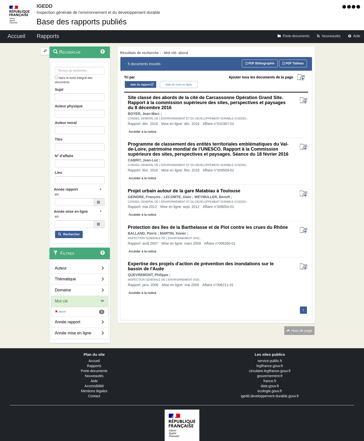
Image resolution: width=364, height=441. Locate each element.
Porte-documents (94, 371)
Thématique (65, 279)
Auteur (61, 268)
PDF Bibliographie (260, 63)
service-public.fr (269, 361)
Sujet (59, 89)
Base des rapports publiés (82, 22)
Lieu (58, 172)
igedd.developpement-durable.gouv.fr (270, 396)
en (57, 194)
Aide (94, 381)
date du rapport (140, 84)
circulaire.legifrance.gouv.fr (270, 371)
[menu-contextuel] (56, 77)
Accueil (94, 361)
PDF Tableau (293, 63)
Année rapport (67, 322)
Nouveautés (94, 376)
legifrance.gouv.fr (269, 366)
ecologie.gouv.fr (270, 391)
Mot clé (61, 301)
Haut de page (299, 331)
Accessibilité (94, 386)
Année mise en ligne (73, 333)
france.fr (269, 381)
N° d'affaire (64, 156)
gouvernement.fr (270, 376)
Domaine (63, 290)
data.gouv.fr (270, 386)
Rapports (94, 366)
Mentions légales (94, 391)
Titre (58, 139)
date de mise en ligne (179, 84)
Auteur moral (66, 123)
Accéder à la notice (143, 132)
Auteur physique (68, 106)
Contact (94, 396)
